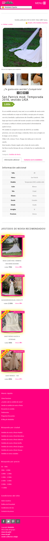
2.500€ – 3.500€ (6, 481)
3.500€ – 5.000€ (6, 484)
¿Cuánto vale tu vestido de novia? (12, 402)
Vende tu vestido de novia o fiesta (12, 405)
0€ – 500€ (4, 467)
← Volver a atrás (7, 24)
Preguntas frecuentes (8, 416)
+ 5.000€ (4, 488)
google (27, 92)
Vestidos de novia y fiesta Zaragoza (12, 446)
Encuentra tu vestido (7, 409)
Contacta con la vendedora (33, 160)
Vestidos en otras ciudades (9, 454)
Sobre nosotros (6, 501)
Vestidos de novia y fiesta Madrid (11, 432)
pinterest (24, 92)
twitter (21, 92)
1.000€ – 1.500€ (6, 474)
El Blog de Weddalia (7, 419)
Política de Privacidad (8, 504)
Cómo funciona (6, 398)
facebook (18, 92)
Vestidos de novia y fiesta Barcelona (12, 436)
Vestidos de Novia (14, 154)
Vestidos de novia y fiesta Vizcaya (11, 450)
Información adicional (11, 160)
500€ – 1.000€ (5, 470)
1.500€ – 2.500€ (6, 477)
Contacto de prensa (7, 511)
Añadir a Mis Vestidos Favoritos (38, 23)
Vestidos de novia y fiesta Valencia (12, 439)
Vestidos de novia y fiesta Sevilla (11, 443)
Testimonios (5, 412)
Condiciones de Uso (7, 508)
